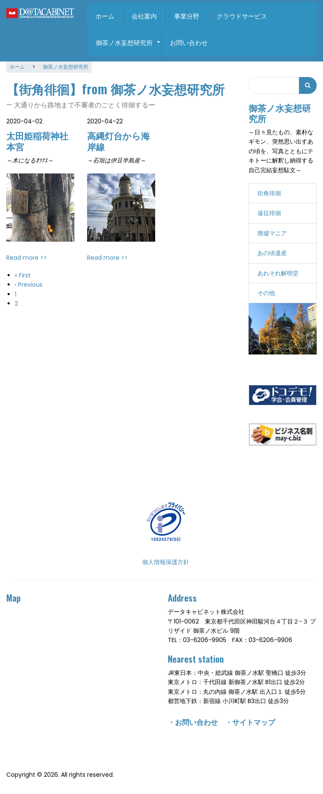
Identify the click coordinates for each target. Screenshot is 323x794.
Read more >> (26, 255)
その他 (266, 290)
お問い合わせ (189, 42)
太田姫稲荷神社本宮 (37, 138)
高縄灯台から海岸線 (118, 138)
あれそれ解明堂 (278, 270)
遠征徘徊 (269, 211)
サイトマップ (253, 719)
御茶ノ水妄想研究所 (128, 47)
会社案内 (144, 16)
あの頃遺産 (272, 251)
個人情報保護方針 (165, 559)
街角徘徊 (269, 191)
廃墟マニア (272, 230)
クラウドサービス (242, 16)
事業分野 (186, 16)
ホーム (104, 16)
